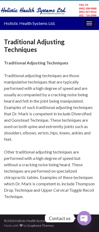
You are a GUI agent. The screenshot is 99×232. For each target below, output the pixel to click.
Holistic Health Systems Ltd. (29, 23)
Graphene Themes (40, 225)
